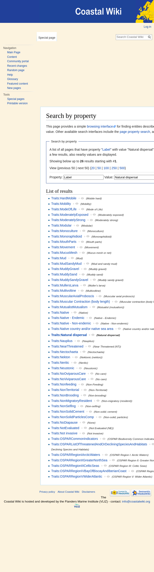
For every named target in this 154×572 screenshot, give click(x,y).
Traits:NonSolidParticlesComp (72, 417)
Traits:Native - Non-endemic (71, 323)
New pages (14, 88)
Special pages (15, 99)
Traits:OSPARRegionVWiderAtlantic (76, 476)
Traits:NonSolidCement (67, 411)
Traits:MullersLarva (64, 285)
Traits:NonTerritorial (65, 390)
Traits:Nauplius (61, 341)
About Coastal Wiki (69, 491)
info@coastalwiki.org (136, 501)
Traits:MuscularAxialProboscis (72, 296)
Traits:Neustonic (62, 368)
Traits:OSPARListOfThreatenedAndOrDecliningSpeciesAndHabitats (99, 444)
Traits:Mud (58, 258)
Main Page (13, 52)
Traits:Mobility (61, 204)
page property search (135, 132)
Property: (56, 177)
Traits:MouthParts (63, 241)
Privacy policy (47, 491)
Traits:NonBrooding (65, 395)
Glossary (12, 79)
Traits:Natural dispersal (69, 335)
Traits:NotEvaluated (65, 428)
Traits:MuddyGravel (65, 269)
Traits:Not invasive (64, 433)
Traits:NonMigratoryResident (71, 401)
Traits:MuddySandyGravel (69, 280)
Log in (147, 26)
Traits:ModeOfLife (64, 209)
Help (10, 74)
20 (93, 168)
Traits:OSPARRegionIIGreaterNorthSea (79, 460)
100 (106, 168)
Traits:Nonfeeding (63, 384)
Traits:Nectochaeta (64, 352)
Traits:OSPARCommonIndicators (74, 439)
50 (99, 168)
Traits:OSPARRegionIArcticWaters (75, 455)
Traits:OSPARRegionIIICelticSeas (75, 466)
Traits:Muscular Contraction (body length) (80, 301)
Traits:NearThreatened (67, 346)
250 (114, 168)
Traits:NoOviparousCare (68, 373)
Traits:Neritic (60, 362)
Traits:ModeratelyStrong (68, 220)
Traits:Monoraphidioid (66, 236)
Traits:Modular (61, 225)
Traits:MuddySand (64, 274)
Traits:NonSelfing (63, 406)
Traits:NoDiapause (64, 422)
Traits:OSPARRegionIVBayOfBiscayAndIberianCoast (88, 471)
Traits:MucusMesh (64, 252)
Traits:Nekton (60, 357)
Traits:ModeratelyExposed (69, 215)
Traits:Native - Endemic (67, 318)
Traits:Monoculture (64, 231)
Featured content (17, 83)
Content (12, 57)
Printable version (17, 103)
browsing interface (100, 126)
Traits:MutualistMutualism (69, 307)
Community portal (18, 61)
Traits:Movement (63, 247)
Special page (46, 37)
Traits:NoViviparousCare (68, 379)
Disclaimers (88, 491)
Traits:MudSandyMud (66, 263)
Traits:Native (60, 312)
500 (122, 168)
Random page (15, 70)
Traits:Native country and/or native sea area (82, 329)
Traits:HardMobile (63, 198)
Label (106, 149)
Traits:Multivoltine (63, 290)
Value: (108, 177)
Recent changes (17, 65)
